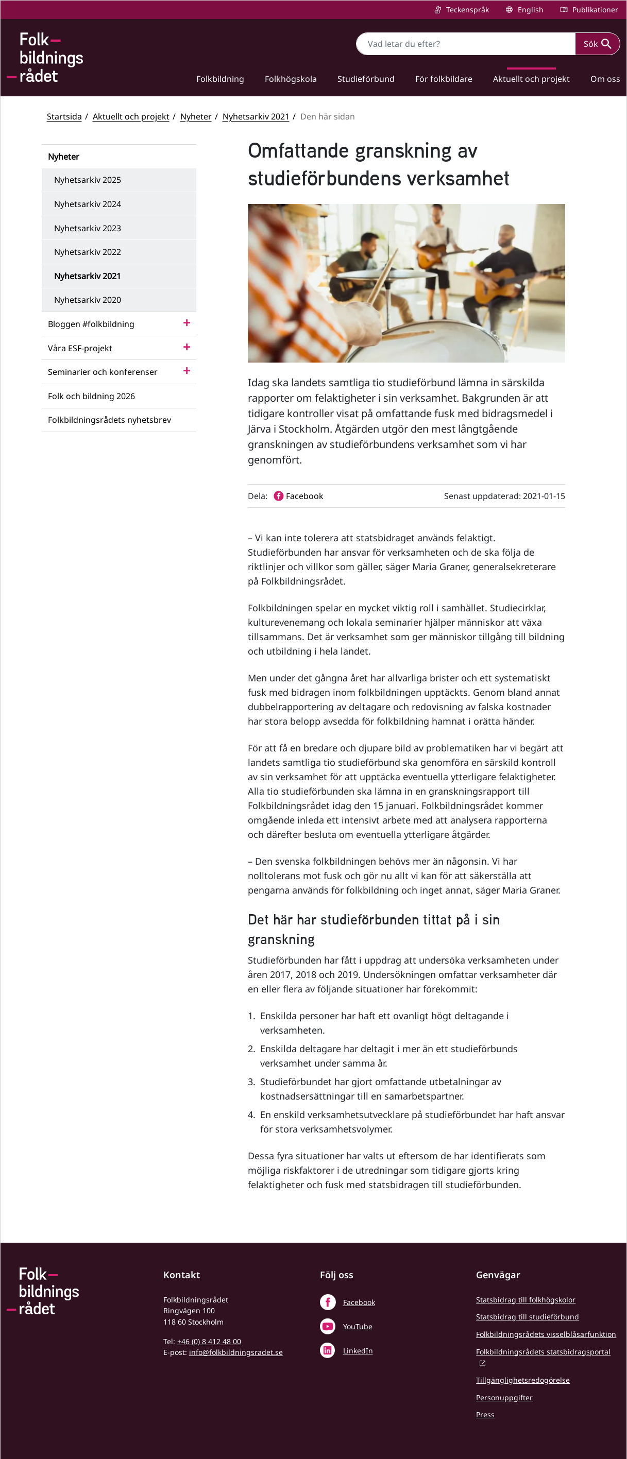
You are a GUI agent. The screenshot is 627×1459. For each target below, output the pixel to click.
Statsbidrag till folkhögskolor (525, 1299)
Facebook (359, 1302)
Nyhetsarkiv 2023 (87, 228)
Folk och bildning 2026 (91, 396)
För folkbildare (443, 78)
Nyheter (196, 116)
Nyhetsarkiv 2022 (87, 252)
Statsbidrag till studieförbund (527, 1316)
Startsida (64, 116)
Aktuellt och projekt (531, 78)
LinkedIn (358, 1350)
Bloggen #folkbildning (91, 324)
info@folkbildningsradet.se (236, 1352)
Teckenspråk (466, 9)
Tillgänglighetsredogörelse (523, 1380)
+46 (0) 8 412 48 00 (209, 1341)
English (530, 9)
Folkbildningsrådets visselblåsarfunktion (546, 1334)
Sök (598, 43)
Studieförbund (366, 78)
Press (485, 1414)
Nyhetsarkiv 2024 (87, 204)
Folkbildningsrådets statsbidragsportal (543, 1352)
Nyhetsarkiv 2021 (256, 116)
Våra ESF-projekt (80, 348)
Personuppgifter (504, 1397)
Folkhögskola (291, 78)
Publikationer (594, 9)
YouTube (357, 1326)
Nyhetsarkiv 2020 (87, 299)
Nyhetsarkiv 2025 (87, 179)
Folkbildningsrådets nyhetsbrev (109, 419)
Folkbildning (220, 78)
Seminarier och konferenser (103, 371)
